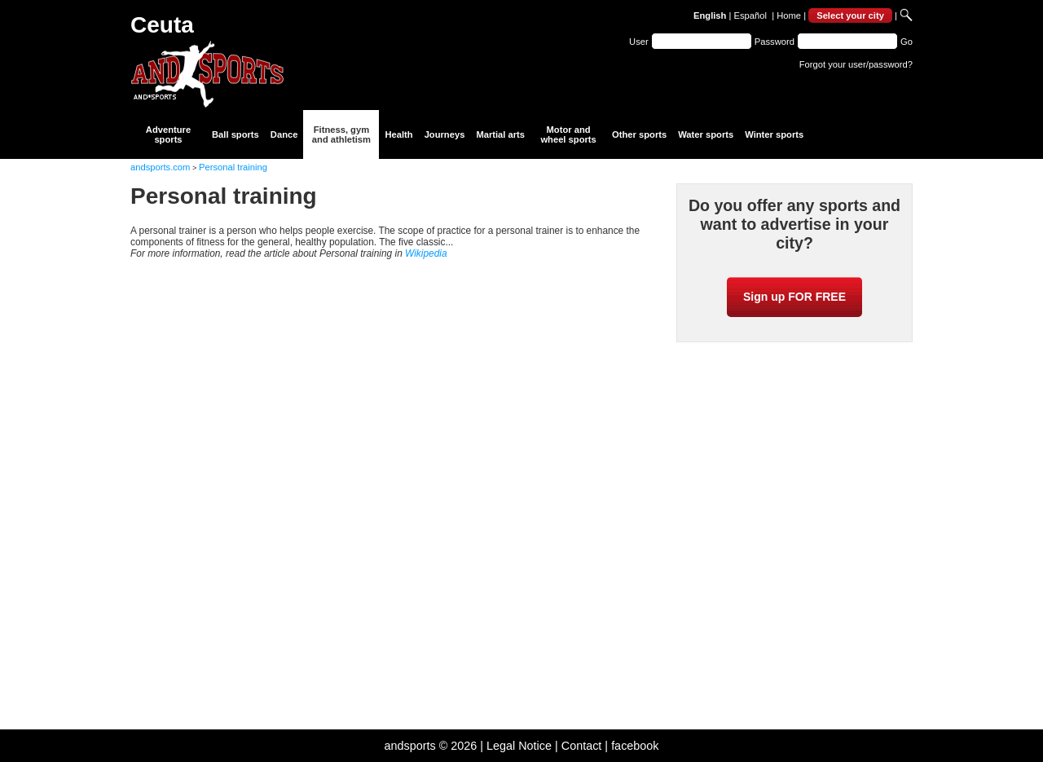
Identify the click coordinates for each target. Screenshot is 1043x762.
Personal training (233, 167)
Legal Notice (519, 745)
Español (750, 15)
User (639, 41)
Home (789, 15)
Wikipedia (426, 253)
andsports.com (160, 167)
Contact (581, 745)
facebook (634, 745)
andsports (409, 745)
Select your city (850, 15)
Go (906, 41)
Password (774, 41)
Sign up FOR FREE (794, 296)
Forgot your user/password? (856, 64)
